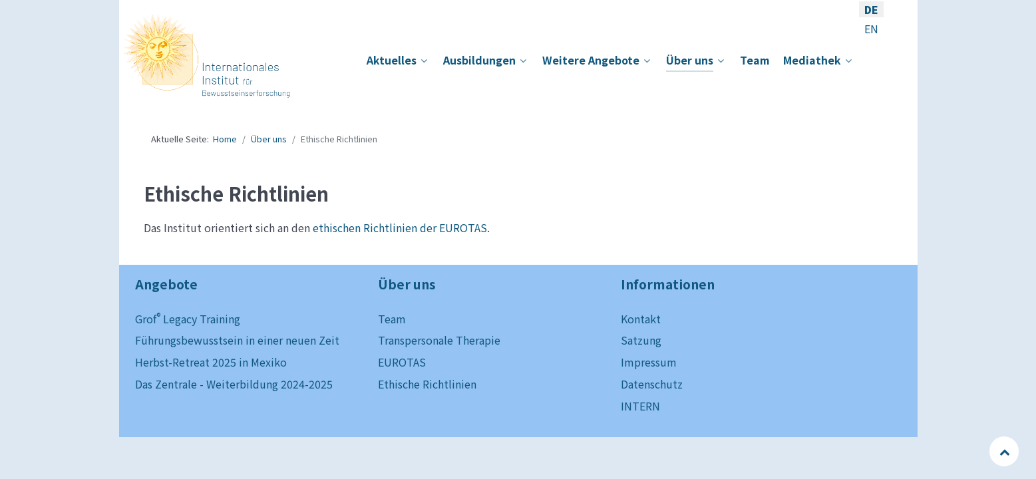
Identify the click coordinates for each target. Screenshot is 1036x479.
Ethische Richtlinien (427, 384)
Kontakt (641, 319)
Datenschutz (652, 384)
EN (871, 29)
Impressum (649, 362)
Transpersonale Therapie (439, 340)
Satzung (641, 340)
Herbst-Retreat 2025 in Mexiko (211, 362)
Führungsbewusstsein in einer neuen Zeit (237, 340)
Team (392, 319)
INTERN (640, 406)
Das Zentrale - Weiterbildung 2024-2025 (234, 384)
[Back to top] (1005, 451)
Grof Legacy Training (187, 319)
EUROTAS (402, 362)
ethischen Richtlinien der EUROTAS (400, 228)
